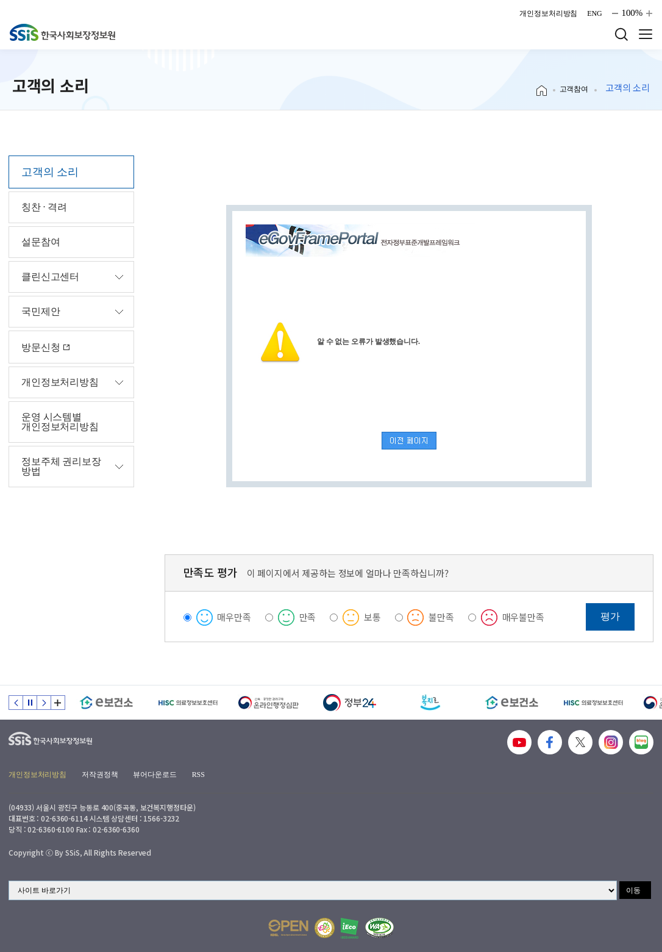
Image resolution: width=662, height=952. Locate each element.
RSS (198, 774)
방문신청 (45, 347)
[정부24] (349, 702)
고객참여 (574, 89)
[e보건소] (106, 702)
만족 (307, 616)
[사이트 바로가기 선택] (313, 890)
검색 (621, 34)
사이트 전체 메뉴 (645, 34)
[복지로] (430, 702)
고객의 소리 (49, 172)
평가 (610, 616)
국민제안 (40, 311)
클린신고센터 (50, 276)
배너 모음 (58, 702)
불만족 (441, 616)
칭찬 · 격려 (44, 207)
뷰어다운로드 (154, 774)
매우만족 (234, 616)
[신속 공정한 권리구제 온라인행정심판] (268, 702)
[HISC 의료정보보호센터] (187, 702)
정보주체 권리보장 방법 (61, 466)
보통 (372, 616)
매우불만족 (523, 616)
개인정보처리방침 (548, 13)
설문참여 (40, 242)
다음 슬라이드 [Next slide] (44, 702)
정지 (30, 702)
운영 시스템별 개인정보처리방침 (60, 422)
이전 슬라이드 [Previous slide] (16, 702)
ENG (594, 13)
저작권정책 (100, 774)
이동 (633, 890)
